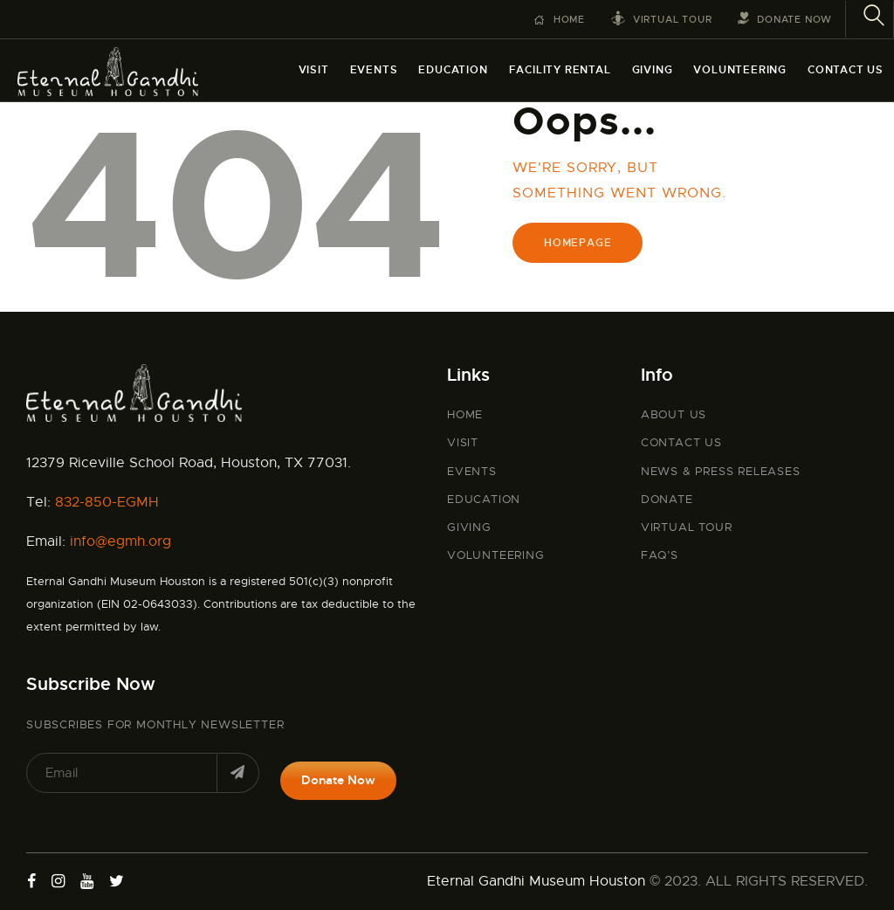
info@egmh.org (120, 541)
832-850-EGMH (107, 502)
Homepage (577, 243)
